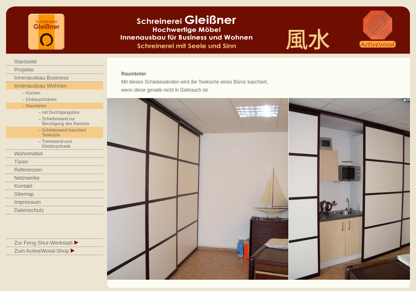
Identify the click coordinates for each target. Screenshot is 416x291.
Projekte (24, 70)
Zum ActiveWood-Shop (44, 251)
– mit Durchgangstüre (59, 112)
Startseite (25, 62)
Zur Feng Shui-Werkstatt (46, 243)
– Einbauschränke (39, 99)
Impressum (27, 202)
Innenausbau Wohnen (40, 86)
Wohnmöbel (28, 154)
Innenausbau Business (41, 78)
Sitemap (24, 194)
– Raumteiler (34, 105)
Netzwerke (27, 178)
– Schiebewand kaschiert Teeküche (62, 132)
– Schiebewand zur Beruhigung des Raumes (63, 121)
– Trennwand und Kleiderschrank (54, 144)
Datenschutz (29, 210)
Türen (21, 162)
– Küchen (31, 92)
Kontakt (23, 186)
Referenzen (28, 170)
